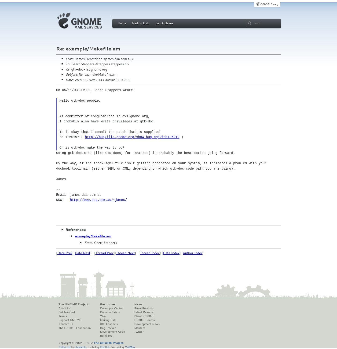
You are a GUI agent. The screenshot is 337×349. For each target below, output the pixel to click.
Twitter (138, 332)
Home (122, 23)
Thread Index (150, 253)
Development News (147, 324)
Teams (63, 316)
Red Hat (104, 347)
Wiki (103, 316)
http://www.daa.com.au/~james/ (98, 200)
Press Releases (144, 308)
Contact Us (66, 324)
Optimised (64, 347)
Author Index (192, 253)
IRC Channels (109, 324)
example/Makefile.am (93, 236)
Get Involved (67, 312)
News (138, 304)
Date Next (82, 253)
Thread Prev (104, 253)
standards (80, 347)
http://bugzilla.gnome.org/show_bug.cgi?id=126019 (132, 137)
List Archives (164, 23)
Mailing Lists (141, 23)
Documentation (110, 312)
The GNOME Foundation (75, 328)
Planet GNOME (144, 316)
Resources (108, 304)
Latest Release (143, 312)
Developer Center (111, 308)
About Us (65, 308)
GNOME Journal (145, 320)
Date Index (171, 253)
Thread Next (125, 253)
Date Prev (64, 253)
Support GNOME (70, 320)
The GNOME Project (73, 304)
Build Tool (106, 336)
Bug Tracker (108, 328)
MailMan (130, 347)
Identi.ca (139, 328)
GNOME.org (269, 4)
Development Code (112, 332)
